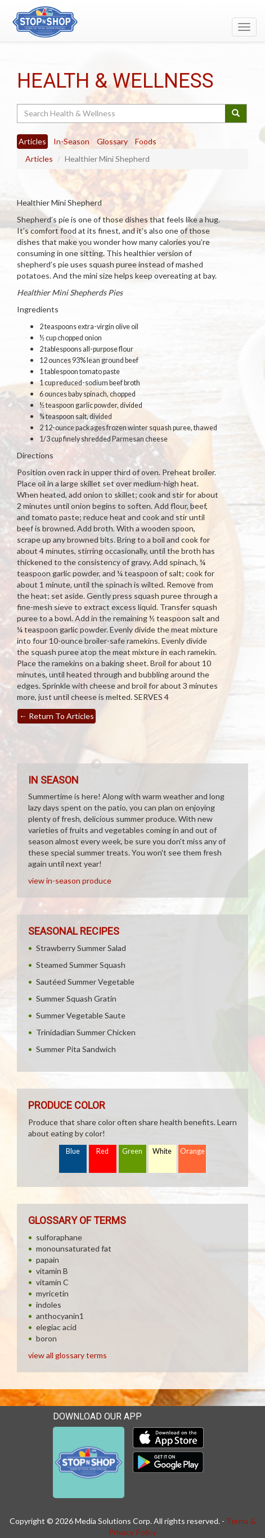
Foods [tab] (145, 141)
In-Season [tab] (71, 141)
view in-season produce (69, 880)
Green (132, 1151)
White (162, 1151)
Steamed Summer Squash (80, 965)
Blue (73, 1151)
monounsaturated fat (73, 1248)
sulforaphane (59, 1237)
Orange (192, 1151)
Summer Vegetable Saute (80, 1015)
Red (102, 1151)
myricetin (52, 1293)
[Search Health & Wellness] (122, 113)
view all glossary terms (67, 1355)
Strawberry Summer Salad (81, 948)
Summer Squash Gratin (76, 998)
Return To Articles (56, 716)
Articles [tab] (32, 141)
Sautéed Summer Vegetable (85, 981)
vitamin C (52, 1282)
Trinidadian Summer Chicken (86, 1032)
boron (46, 1338)
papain (47, 1259)
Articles (39, 158)
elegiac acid (56, 1327)
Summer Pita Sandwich (76, 1049)
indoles (48, 1304)
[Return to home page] (132, 22)
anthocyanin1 (60, 1316)
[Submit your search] (236, 113)
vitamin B (52, 1271)
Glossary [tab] (112, 141)
